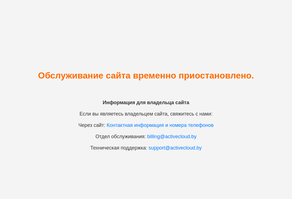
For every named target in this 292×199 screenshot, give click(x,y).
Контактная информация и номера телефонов (160, 125)
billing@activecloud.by (171, 136)
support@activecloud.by (175, 148)
